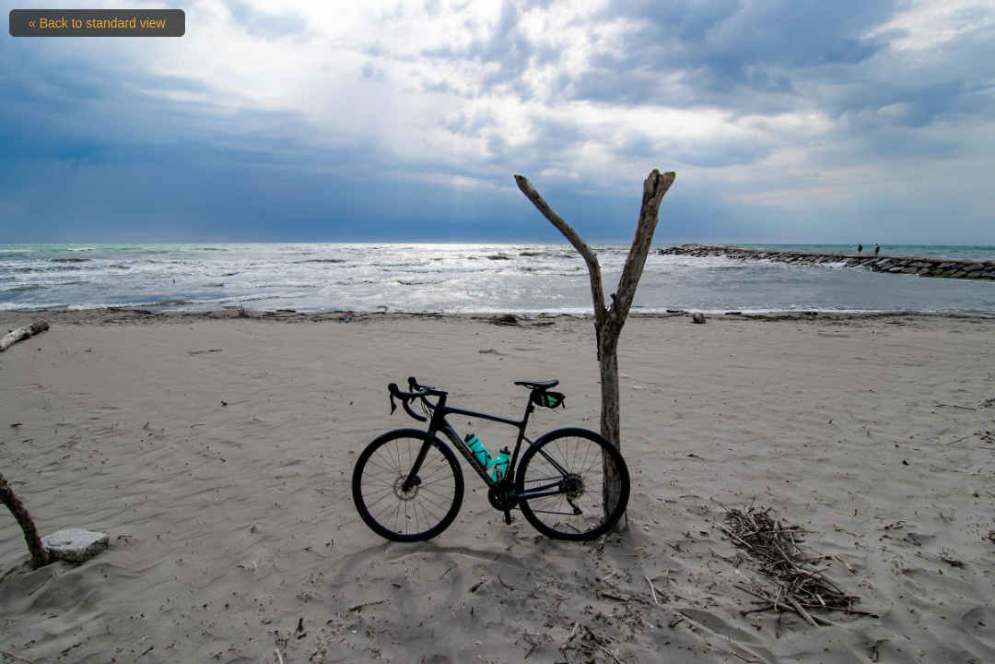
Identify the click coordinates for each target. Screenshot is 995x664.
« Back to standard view (97, 23)
